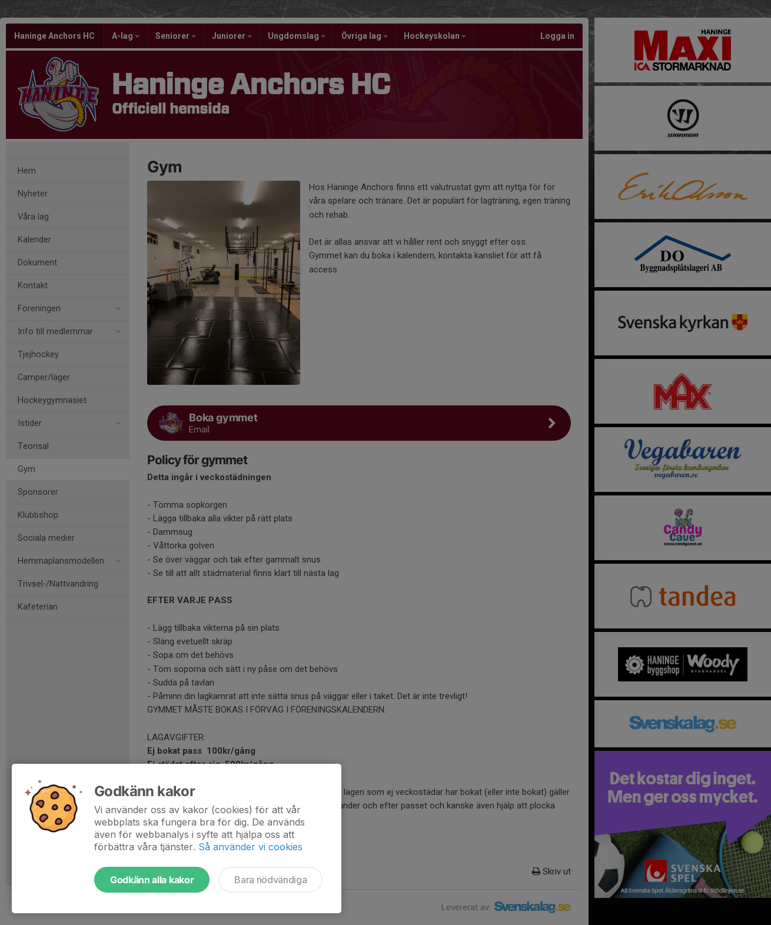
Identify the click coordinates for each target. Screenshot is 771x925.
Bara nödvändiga (270, 880)
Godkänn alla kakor (152, 880)
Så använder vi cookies (250, 847)
